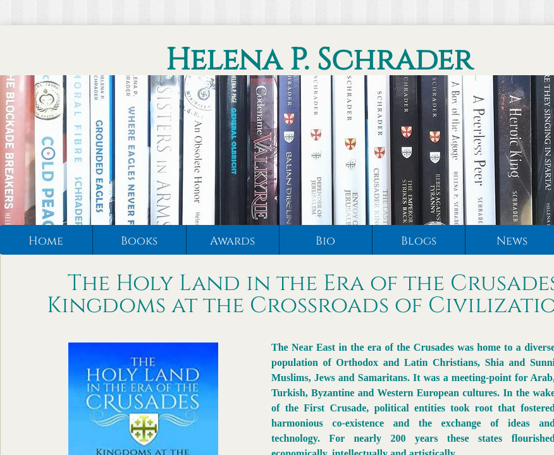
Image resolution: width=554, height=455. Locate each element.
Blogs (418, 241)
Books (139, 241)
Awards (232, 241)
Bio (325, 241)
